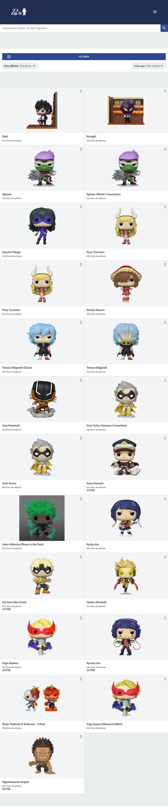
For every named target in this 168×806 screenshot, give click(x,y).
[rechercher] (164, 28)
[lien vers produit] (42, 110)
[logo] (18, 12)
